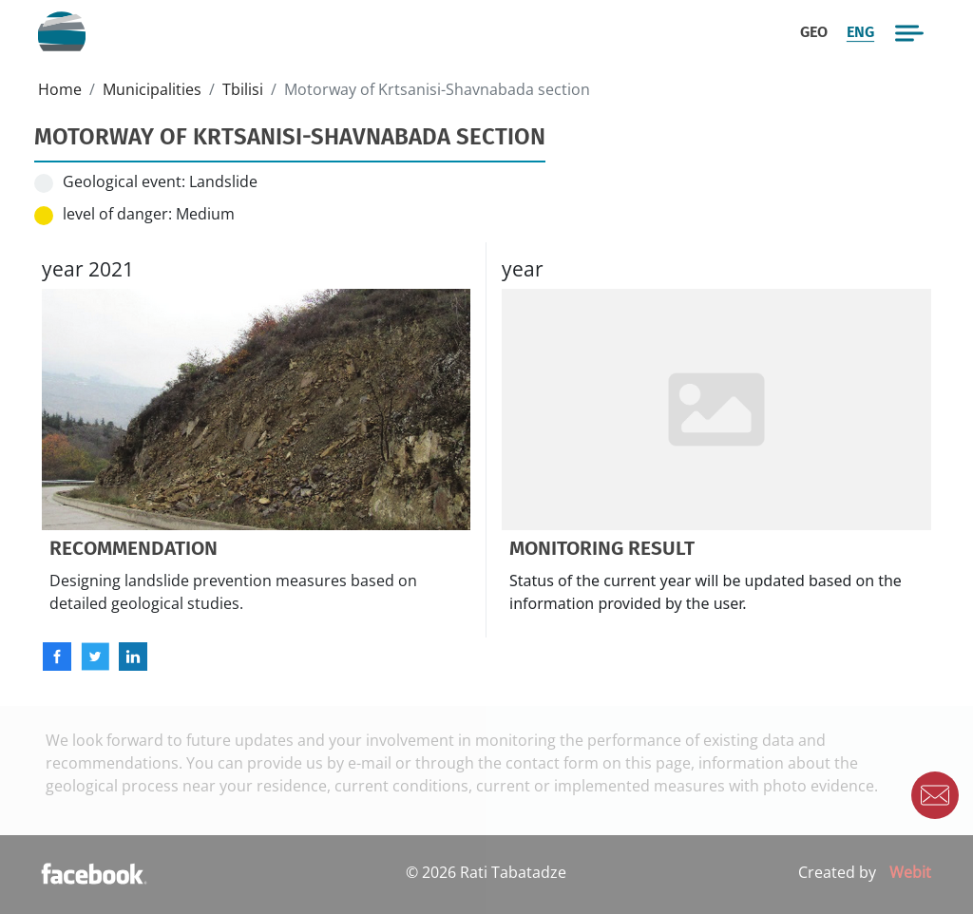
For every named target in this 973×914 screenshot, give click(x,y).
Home (60, 89)
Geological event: (124, 181)
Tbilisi (242, 89)
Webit (910, 872)
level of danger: (117, 213)
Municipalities (152, 89)
